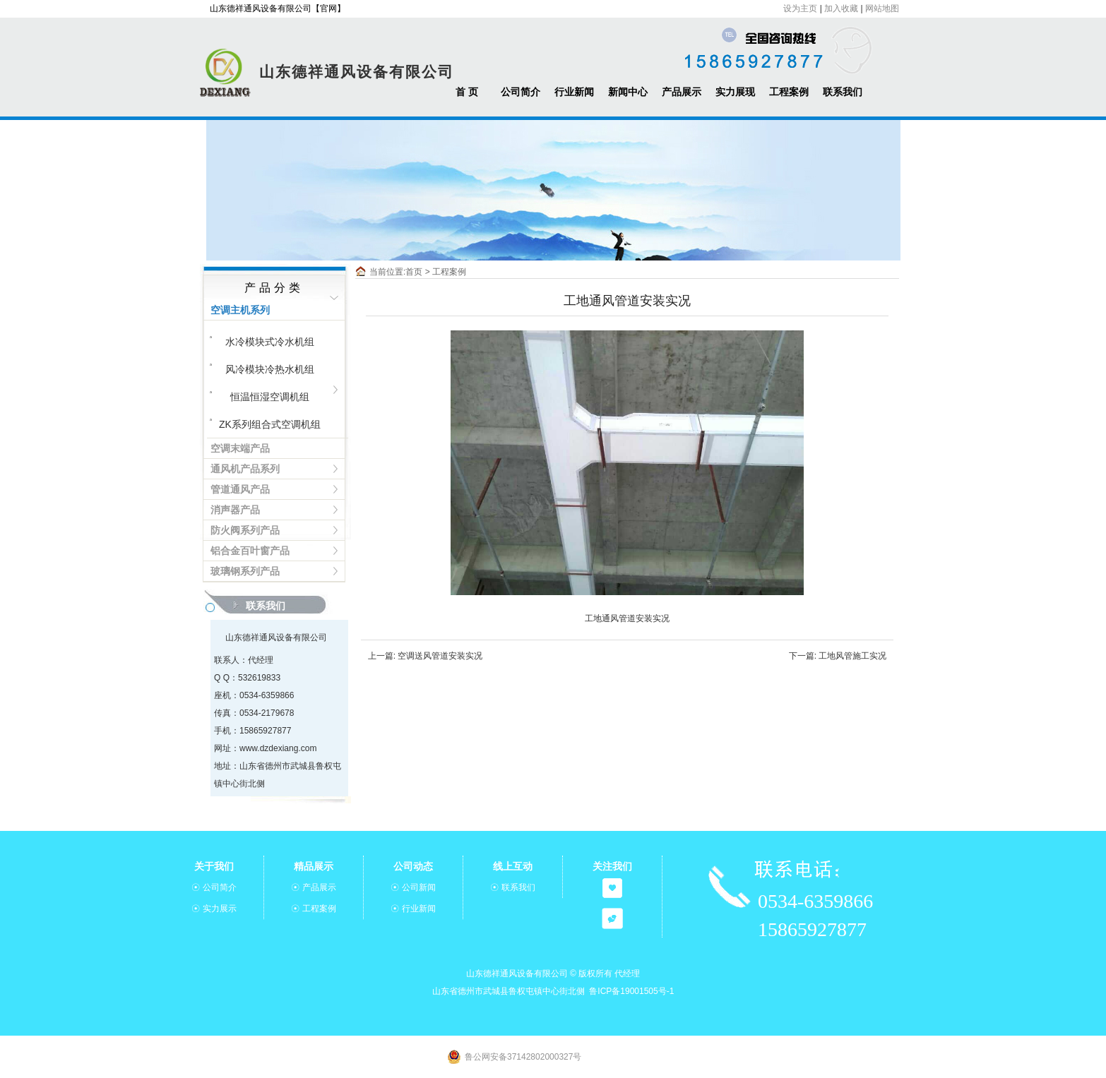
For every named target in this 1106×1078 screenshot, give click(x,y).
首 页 (467, 92)
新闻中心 (628, 92)
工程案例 (789, 92)
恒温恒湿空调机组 (269, 396)
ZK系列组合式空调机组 (270, 424)
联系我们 (842, 92)
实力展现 (735, 92)
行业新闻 (574, 92)
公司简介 (520, 92)
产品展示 (681, 92)
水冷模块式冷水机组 (269, 341)
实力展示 (220, 909)
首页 (413, 272)
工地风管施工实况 (852, 656)
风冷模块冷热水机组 (269, 369)
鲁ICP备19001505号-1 (631, 991)
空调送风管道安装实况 (440, 656)
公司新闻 (419, 887)
